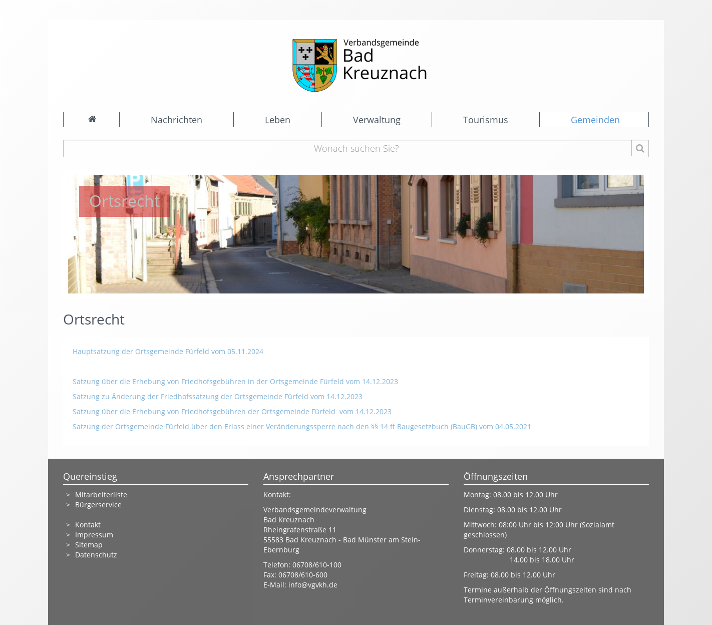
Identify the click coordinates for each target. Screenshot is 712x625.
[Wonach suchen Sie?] (356, 148)
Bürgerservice (98, 504)
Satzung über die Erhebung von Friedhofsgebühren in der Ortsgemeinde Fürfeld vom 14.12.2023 (235, 381)
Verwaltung (377, 120)
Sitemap (89, 544)
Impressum (94, 534)
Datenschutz (97, 554)
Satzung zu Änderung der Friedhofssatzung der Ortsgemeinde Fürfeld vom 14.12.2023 (219, 396)
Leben (277, 120)
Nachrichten (176, 120)
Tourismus (485, 120)
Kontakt (88, 524)
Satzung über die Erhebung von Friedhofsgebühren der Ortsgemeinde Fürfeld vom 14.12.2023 (232, 411)
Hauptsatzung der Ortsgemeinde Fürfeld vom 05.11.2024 (168, 351)
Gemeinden (595, 120)
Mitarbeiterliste (101, 494)
